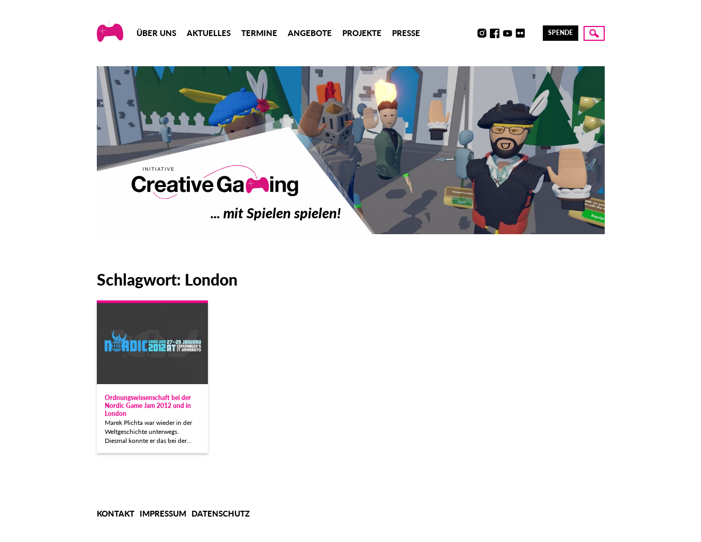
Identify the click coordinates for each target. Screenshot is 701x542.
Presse (406, 33)
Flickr (520, 33)
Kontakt (115, 513)
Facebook (494, 33)
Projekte (361, 33)
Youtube (507, 33)
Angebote (310, 33)
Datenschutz (221, 513)
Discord (469, 33)
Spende (560, 33)
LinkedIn (533, 33)
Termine (259, 33)
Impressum (163, 513)
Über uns (156, 33)
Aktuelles (209, 33)
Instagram (482, 33)
